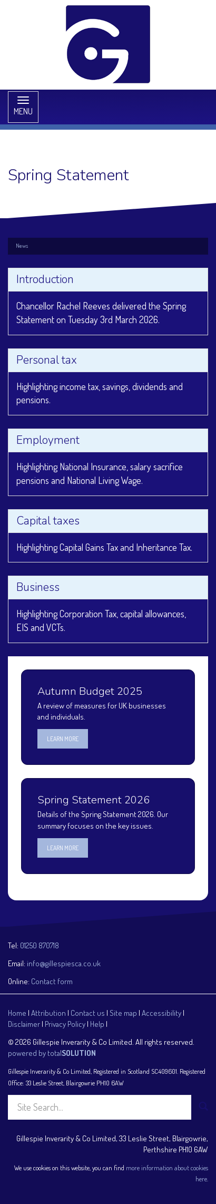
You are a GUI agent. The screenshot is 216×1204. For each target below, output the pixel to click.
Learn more (62, 739)
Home (17, 1013)
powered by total (52, 1053)
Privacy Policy (65, 1024)
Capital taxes (48, 520)
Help (97, 1024)
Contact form (52, 981)
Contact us (88, 1013)
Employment (48, 440)
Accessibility (161, 1013)
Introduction (45, 279)
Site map (123, 1013)
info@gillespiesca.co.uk (64, 963)
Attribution (48, 1013)
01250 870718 (39, 945)
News (22, 245)
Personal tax (46, 360)
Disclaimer (24, 1024)
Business (38, 587)
